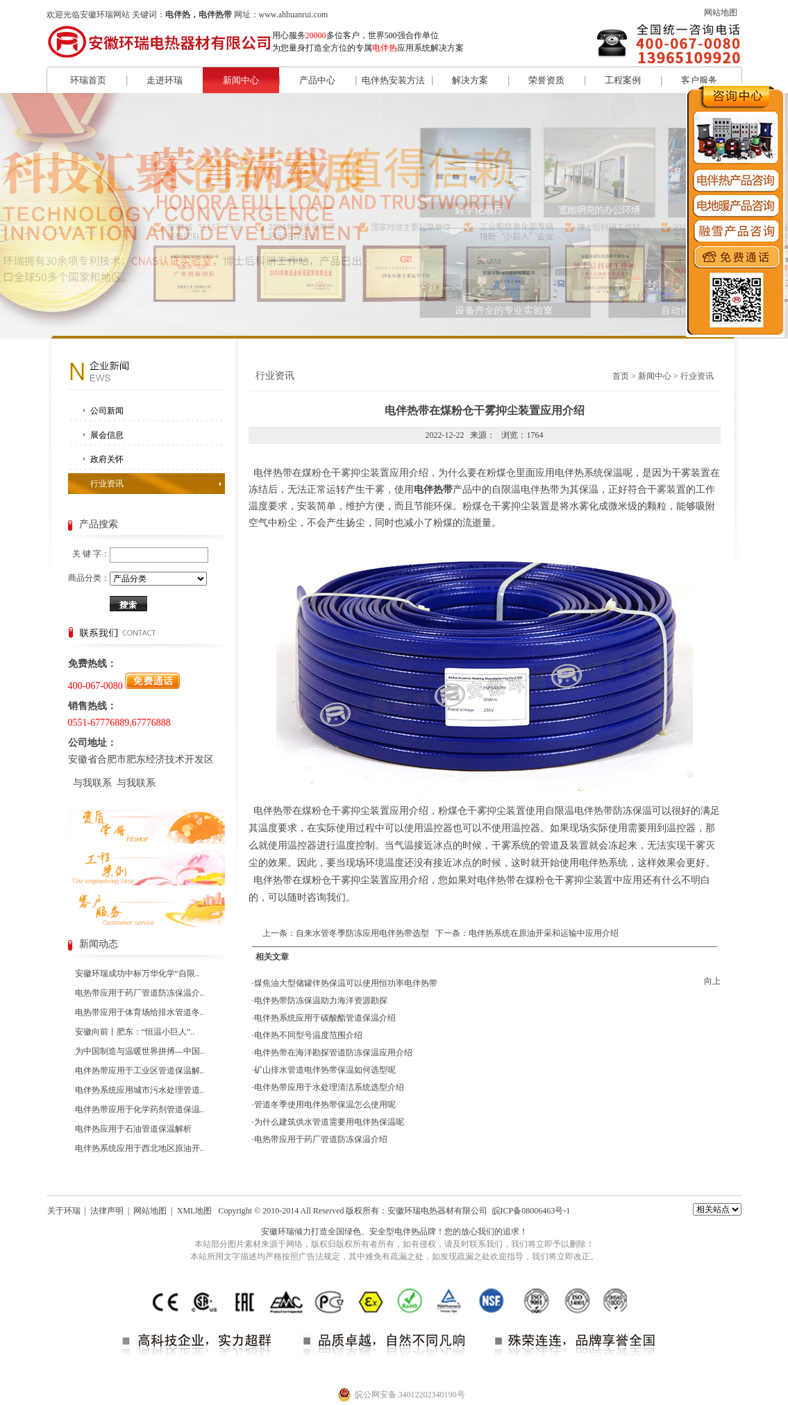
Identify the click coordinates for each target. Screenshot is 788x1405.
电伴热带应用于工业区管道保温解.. (139, 1070)
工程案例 (623, 80)
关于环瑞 (64, 1211)
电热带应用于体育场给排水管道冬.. (139, 1012)
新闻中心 (241, 80)
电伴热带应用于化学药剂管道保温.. (139, 1109)
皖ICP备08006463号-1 (531, 1211)
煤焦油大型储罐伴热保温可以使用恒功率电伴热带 (345, 983)
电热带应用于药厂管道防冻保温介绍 (320, 1139)
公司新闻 (107, 411)
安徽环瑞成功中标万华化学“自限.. (137, 973)
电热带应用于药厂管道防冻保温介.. (139, 993)
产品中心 (317, 80)
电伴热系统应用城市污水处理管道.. (139, 1090)
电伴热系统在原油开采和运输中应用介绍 (544, 933)
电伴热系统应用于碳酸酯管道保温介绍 (325, 1018)
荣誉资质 (546, 80)
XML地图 (194, 1211)
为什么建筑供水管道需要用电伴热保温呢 (329, 1122)
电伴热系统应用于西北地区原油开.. (139, 1148)
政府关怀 (107, 459)
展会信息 (107, 435)
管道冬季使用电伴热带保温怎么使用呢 (325, 1104)
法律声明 (107, 1211)
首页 (620, 376)
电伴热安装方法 (393, 80)
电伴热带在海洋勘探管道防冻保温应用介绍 (333, 1052)
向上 (712, 981)
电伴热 (406, 1231)
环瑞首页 (88, 80)
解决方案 (470, 80)
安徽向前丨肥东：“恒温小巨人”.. (135, 1032)
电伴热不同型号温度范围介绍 (308, 1035)
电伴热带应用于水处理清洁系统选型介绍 (329, 1087)
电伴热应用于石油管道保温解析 (133, 1129)
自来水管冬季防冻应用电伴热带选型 (362, 933)
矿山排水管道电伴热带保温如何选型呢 (325, 1070)
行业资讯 (107, 483)
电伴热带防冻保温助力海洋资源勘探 (320, 1000)
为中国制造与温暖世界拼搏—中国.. (139, 1051)
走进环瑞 (164, 80)
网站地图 (720, 12)
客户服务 (699, 80)
